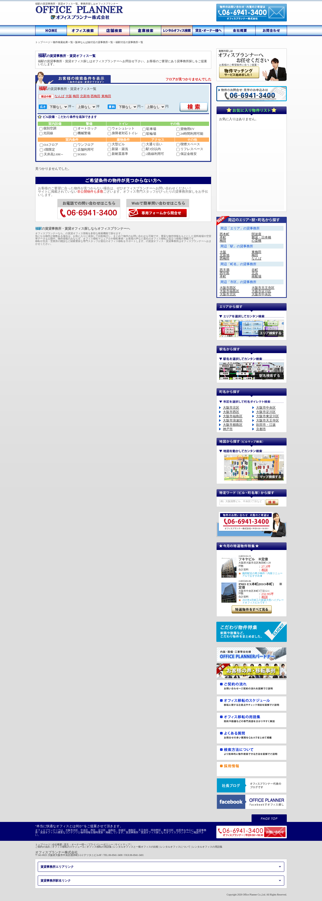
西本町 (224, 234)
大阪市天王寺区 (263, 288)
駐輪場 (149, 133)
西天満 (224, 270)
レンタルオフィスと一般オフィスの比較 (135, 846)
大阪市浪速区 (233, 420)
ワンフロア (83, 145)
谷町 (255, 270)
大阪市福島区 (229, 291)
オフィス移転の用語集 (99, 846)
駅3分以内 (151, 149)
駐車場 (149, 129)
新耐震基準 (118, 154)
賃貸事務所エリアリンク (57, 867)
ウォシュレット (121, 128)
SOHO (79, 154)
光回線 (46, 133)
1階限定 (47, 149)
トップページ (42, 844)
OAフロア (49, 145)
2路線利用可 (153, 154)
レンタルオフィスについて (175, 846)
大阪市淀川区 (261, 291)
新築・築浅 (118, 149)
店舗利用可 (83, 149)
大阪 (68, 96)
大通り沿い (152, 144)
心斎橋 (256, 240)
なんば (59, 96)
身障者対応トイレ (123, 133)
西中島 (224, 273)
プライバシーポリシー (100, 844)
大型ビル (116, 144)
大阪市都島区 (233, 425)
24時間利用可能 (189, 133)
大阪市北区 (228, 294)
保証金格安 (186, 154)
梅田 (76, 96)
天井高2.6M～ (52, 154)
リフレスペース (189, 149)
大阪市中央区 (261, 294)
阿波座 (256, 234)
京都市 (261, 429)
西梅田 (95, 96)
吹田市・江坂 (266, 425)
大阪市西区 (228, 288)
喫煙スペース (188, 144)
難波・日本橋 (261, 237)
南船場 (256, 276)
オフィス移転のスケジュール (68, 846)
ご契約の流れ (42, 846)
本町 (223, 237)
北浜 (255, 273)
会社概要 (57, 844)
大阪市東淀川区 (267, 416)
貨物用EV (185, 129)
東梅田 (106, 96)
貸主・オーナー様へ (75, 844)
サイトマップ (122, 844)
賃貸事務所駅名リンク (56, 880)
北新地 (85, 96)
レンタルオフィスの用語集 (207, 846)
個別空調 (47, 128)
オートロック (85, 128)
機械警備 (82, 133)
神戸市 (228, 429)
